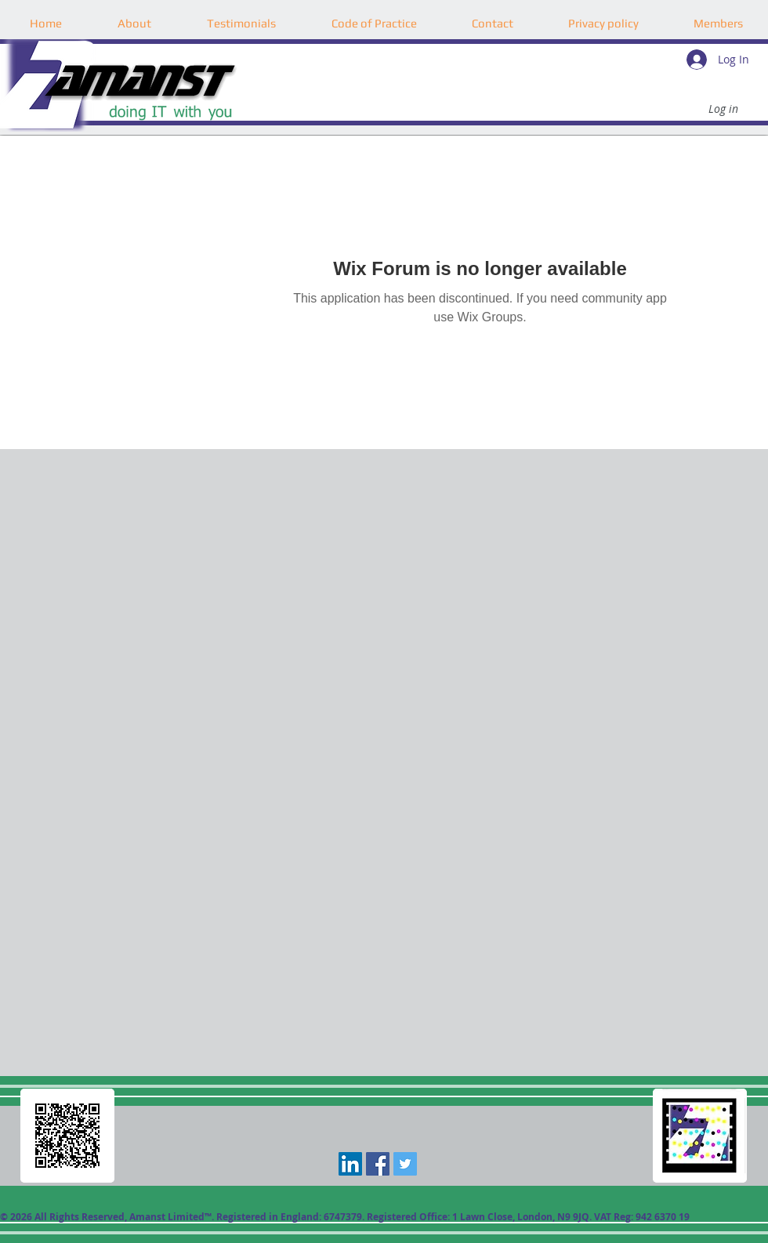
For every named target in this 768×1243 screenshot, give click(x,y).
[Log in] (723, 109)
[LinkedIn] (350, 1164)
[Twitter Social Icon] (405, 1164)
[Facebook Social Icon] (377, 1164)
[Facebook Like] (383, 1196)
